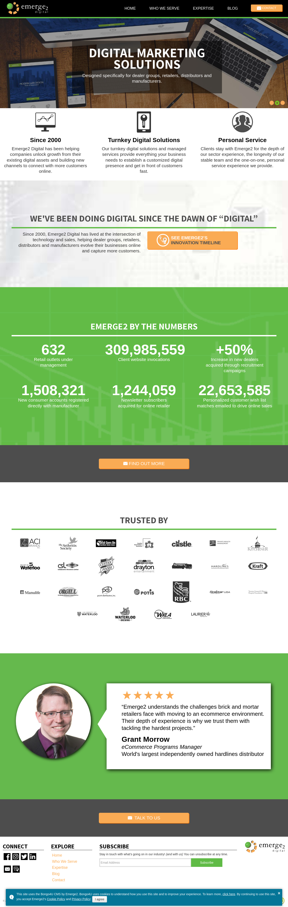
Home (130, 8)
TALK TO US (144, 817)
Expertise (203, 8)
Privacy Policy (81, 899)
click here (229, 894)
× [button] (279, 893)
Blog (232, 8)
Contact (266, 8)
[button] (272, 103)
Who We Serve (164, 8)
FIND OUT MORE (144, 463)
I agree (99, 899)
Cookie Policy (56, 899)
